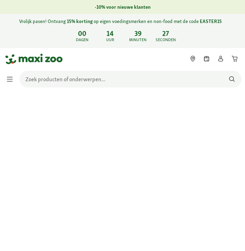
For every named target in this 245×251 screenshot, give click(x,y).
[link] (122, 31)
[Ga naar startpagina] (11, 59)
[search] (130, 79)
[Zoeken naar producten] (232, 79)
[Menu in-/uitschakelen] (11, 79)
